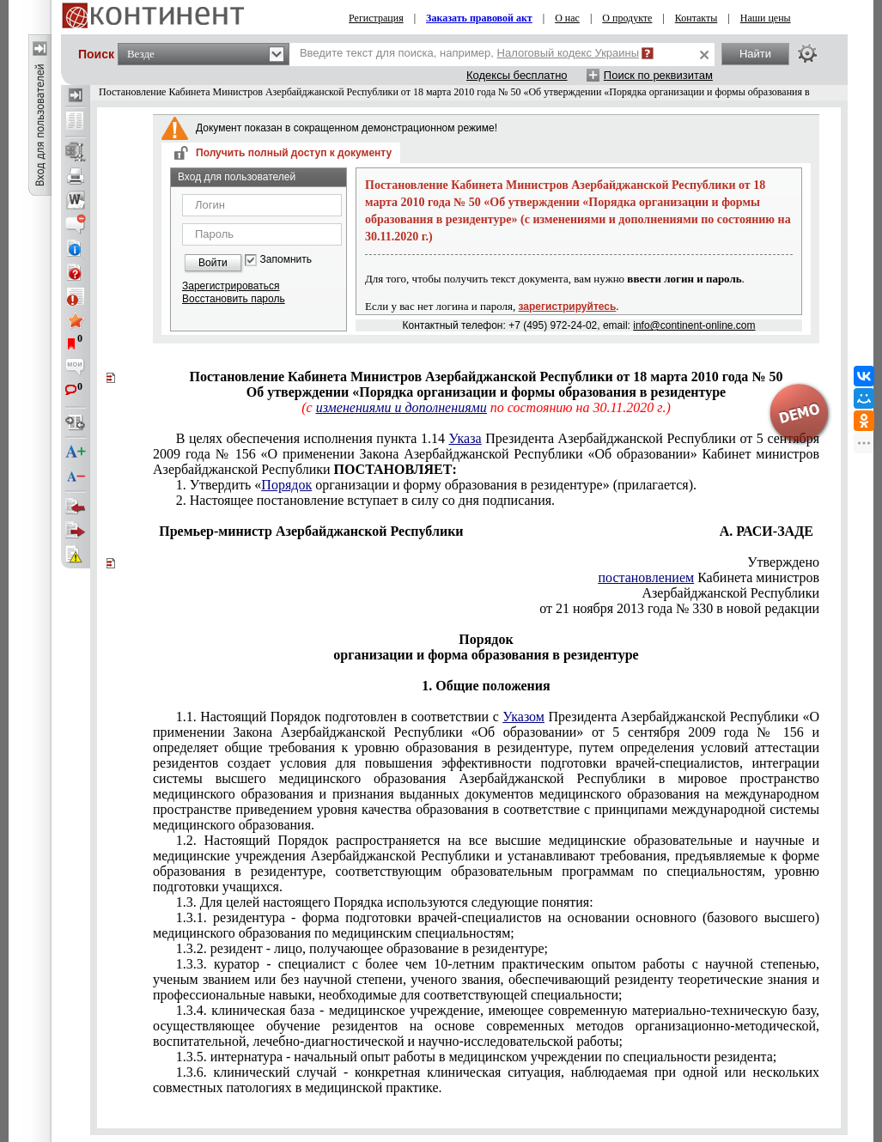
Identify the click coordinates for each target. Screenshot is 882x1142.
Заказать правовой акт (479, 18)
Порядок (286, 484)
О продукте (627, 18)
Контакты (696, 18)
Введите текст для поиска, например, (469, 52)
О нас (567, 18)
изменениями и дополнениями (401, 407)
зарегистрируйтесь (568, 307)
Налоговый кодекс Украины (568, 52)
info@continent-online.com (694, 325)
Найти (755, 53)
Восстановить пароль (233, 299)
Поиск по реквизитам (658, 75)
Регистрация (376, 18)
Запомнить (286, 259)
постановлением (646, 577)
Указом (523, 716)
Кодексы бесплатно (517, 75)
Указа (465, 438)
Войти (213, 263)
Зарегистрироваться (230, 286)
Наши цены (765, 18)
